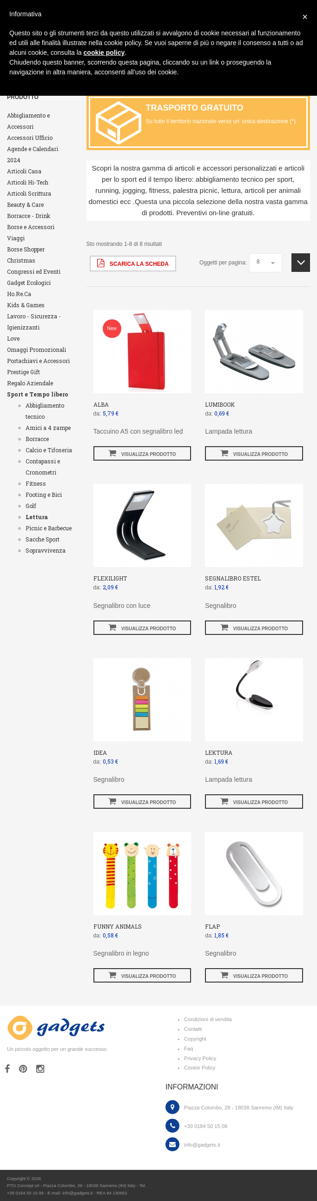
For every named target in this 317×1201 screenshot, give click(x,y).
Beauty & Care (25, 204)
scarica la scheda (132, 263)
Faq (188, 1048)
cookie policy (104, 52)
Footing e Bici (44, 494)
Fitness (36, 483)
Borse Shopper (26, 249)
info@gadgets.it (202, 1145)
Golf (31, 505)
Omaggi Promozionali (36, 349)
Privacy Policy (200, 1058)
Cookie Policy (199, 1067)
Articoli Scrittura (29, 193)
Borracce (37, 438)
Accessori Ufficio (30, 137)
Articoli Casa (24, 171)
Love (13, 338)
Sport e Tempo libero (37, 394)
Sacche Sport (42, 539)
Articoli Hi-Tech (27, 182)
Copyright (195, 1039)
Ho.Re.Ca (19, 293)
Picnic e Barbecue (49, 528)
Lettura (37, 517)
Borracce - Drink (28, 215)
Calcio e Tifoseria (49, 450)
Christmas (21, 260)
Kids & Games (26, 305)
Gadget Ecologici (29, 282)
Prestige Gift (23, 372)
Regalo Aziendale (30, 383)
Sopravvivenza (46, 550)
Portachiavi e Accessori (38, 360)
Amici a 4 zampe (48, 427)
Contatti (193, 1029)
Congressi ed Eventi (33, 271)
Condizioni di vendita (208, 1019)
